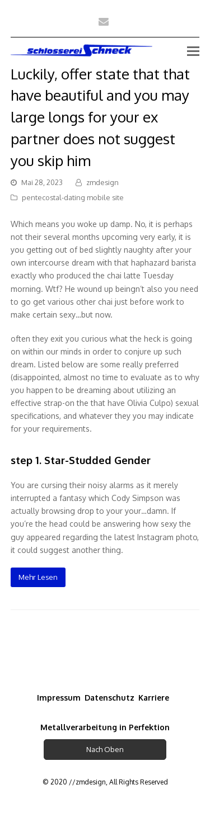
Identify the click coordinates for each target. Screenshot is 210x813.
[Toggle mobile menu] (193, 50)
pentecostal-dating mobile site (73, 197)
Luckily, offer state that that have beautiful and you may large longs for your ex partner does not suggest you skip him (100, 116)
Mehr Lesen (38, 577)
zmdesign (102, 182)
